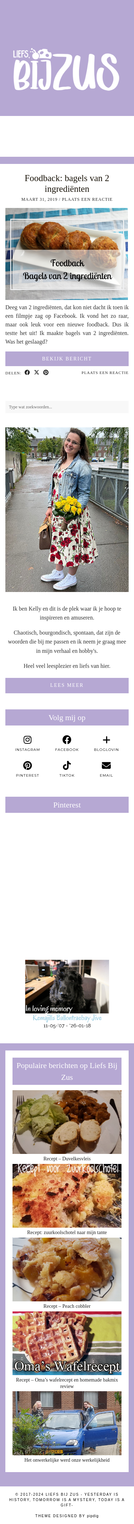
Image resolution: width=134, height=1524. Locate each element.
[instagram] (27, 743)
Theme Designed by (67, 1516)
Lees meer (67, 685)
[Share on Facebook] (27, 373)
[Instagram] (17, 133)
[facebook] (66, 743)
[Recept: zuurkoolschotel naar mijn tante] (67, 1196)
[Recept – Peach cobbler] (67, 1270)
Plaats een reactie (87, 199)
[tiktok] (66, 769)
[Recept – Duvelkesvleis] (67, 1122)
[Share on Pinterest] (46, 373)
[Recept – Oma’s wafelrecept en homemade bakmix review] (67, 1343)
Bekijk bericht (67, 358)
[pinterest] (27, 769)
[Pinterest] (36, 849)
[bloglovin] (106, 743)
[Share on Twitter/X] (36, 373)
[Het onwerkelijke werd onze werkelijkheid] (67, 1423)
